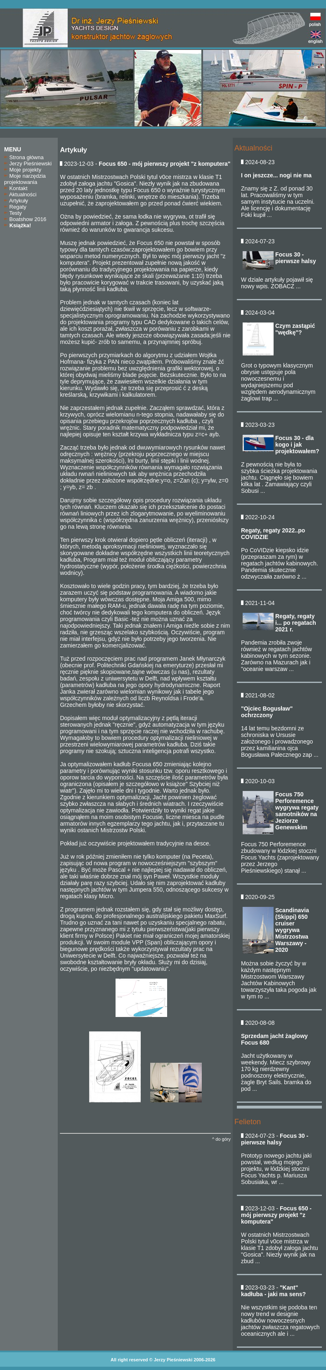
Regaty (15, 207)
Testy (13, 213)
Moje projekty (22, 170)
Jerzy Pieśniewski (28, 163)
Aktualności (20, 194)
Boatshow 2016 (25, 219)
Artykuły (16, 201)
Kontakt (16, 188)
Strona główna (24, 157)
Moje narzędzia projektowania (25, 179)
